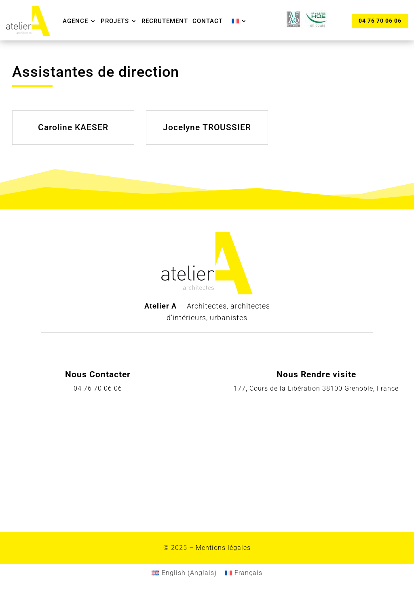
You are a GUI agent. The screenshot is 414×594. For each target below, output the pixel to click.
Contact (207, 21)
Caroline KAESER (73, 127)
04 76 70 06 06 (380, 20)
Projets (115, 21)
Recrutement (165, 21)
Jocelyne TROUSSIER (207, 127)
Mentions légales (223, 548)
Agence (75, 21)
